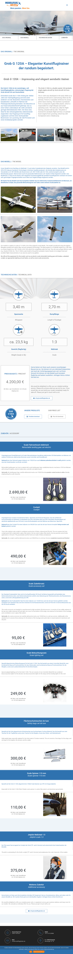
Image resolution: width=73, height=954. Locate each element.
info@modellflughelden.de (18, 941)
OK (30, 951)
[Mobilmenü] (67, 5)
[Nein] (71, 950)
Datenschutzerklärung (39, 951)
